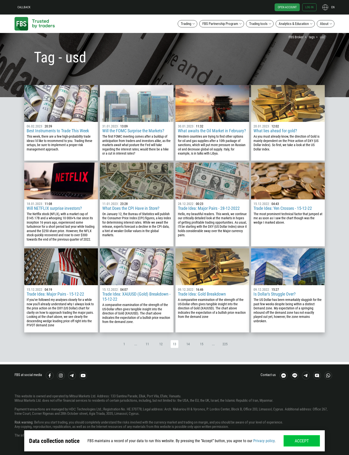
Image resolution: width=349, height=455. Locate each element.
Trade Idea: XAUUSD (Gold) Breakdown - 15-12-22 (136, 296)
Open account (287, 7)
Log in (309, 7)
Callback (24, 7)
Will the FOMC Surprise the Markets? (133, 130)
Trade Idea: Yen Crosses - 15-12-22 (283, 208)
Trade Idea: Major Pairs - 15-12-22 (55, 294)
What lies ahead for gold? (275, 130)
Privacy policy (264, 441)
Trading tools (258, 24)
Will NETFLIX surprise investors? (54, 208)
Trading (186, 24)
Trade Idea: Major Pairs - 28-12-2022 (209, 208)
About (324, 24)
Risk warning (23, 422)
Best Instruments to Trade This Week (58, 130)
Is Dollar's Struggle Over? (275, 294)
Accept (302, 440)
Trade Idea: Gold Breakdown (202, 294)
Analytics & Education (294, 24)
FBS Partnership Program (220, 24)
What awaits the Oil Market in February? (212, 130)
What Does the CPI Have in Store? (130, 208)
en (332, 7)
